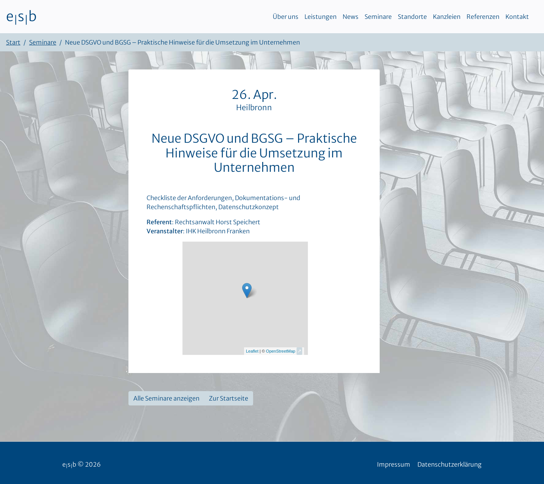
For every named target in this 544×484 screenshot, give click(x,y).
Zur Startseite (228, 398)
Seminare (378, 16)
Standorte (412, 16)
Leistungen (320, 16)
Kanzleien (447, 16)
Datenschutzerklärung (449, 464)
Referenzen (483, 16)
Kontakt (517, 16)
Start (13, 42)
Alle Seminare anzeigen (166, 398)
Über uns (285, 16)
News (351, 16)
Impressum (393, 464)
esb (21, 16)
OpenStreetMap (280, 351)
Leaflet (252, 351)
